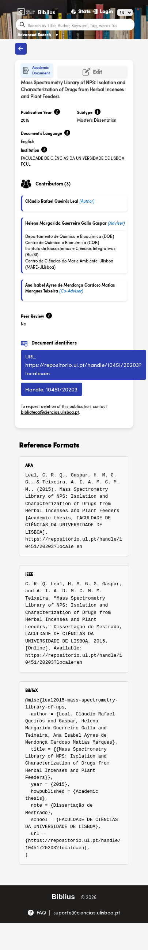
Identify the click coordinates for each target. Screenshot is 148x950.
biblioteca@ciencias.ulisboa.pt (50, 412)
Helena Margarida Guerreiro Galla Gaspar (66, 223)
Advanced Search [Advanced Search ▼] (38, 34)
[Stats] (81, 11)
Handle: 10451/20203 (51, 389)
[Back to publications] (21, 49)
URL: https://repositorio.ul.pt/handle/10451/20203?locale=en (83, 364)
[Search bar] (80, 25)
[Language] (125, 12)
